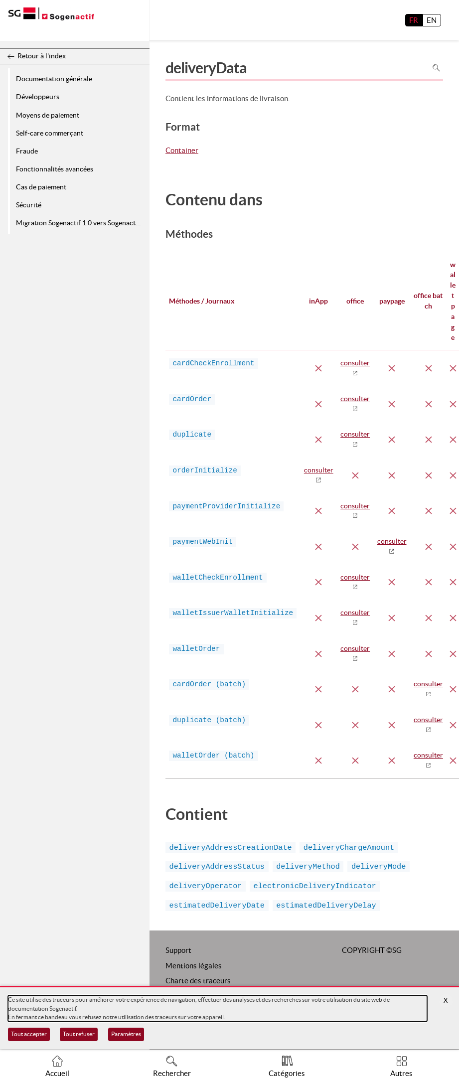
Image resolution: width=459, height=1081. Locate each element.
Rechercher (172, 1073)
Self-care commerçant (49, 133)
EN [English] (432, 20)
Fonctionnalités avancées (54, 169)
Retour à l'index (41, 56)
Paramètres (126, 1034)
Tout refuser (79, 1034)
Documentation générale (54, 79)
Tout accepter (29, 1034)
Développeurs (37, 97)
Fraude (27, 151)
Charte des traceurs (198, 980)
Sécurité (28, 205)
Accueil (57, 1073)
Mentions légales (193, 965)
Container (181, 151)
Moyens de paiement (47, 115)
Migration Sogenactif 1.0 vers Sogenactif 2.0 (81, 223)
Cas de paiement (41, 187)
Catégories (287, 1073)
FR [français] (413, 20)
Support (178, 950)
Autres (401, 1073)
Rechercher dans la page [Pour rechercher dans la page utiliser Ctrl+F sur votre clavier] (436, 67)
